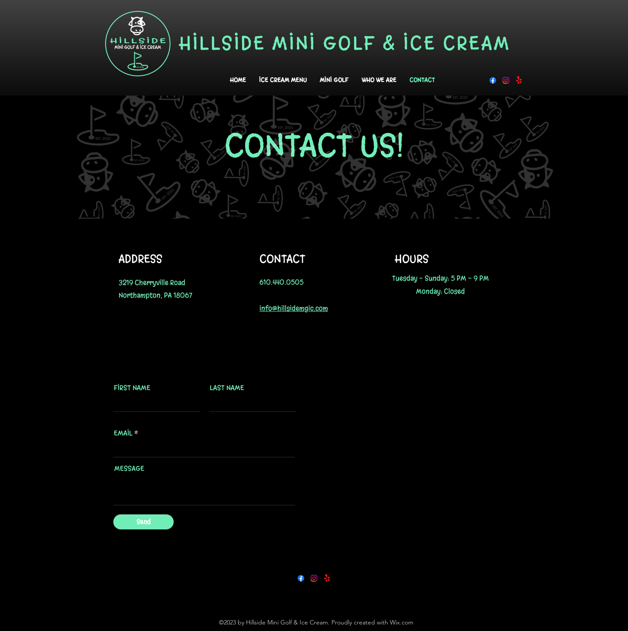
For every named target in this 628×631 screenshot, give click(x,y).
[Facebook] (492, 80)
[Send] (143, 522)
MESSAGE (129, 468)
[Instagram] (506, 80)
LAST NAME (227, 387)
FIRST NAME (132, 387)
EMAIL (123, 433)
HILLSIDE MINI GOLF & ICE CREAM (345, 43)
